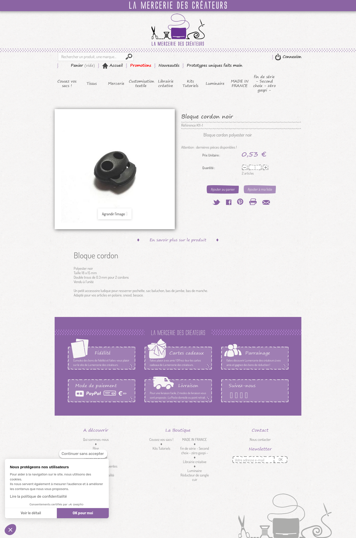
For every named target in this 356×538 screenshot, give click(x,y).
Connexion (291, 56)
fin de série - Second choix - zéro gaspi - (264, 83)
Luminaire (215, 83)
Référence (188, 125)
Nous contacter (260, 439)
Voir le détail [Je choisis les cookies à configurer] (31, 513)
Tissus (92, 83)
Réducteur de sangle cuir (194, 477)
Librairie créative (166, 83)
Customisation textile (141, 83)
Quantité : (208, 168)
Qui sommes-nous (96, 439)
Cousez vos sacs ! (66, 83)
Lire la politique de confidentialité (38, 496)
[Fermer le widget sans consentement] (83, 453)
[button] (10, 530)
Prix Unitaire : (211, 155)
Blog (96, 448)
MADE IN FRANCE (239, 83)
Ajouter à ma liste (260, 189)
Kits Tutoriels (190, 83)
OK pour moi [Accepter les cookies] (83, 513)
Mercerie (116, 83)
